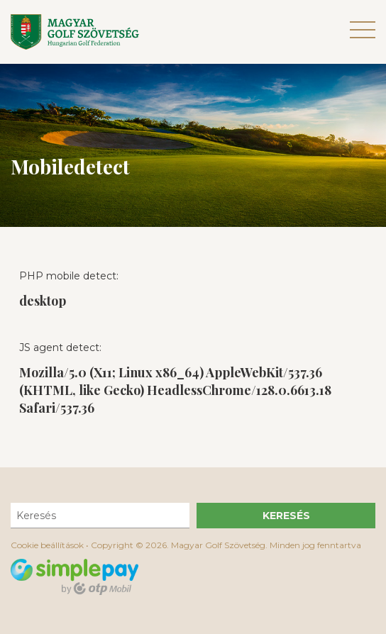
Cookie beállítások (47, 545)
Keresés (286, 515)
